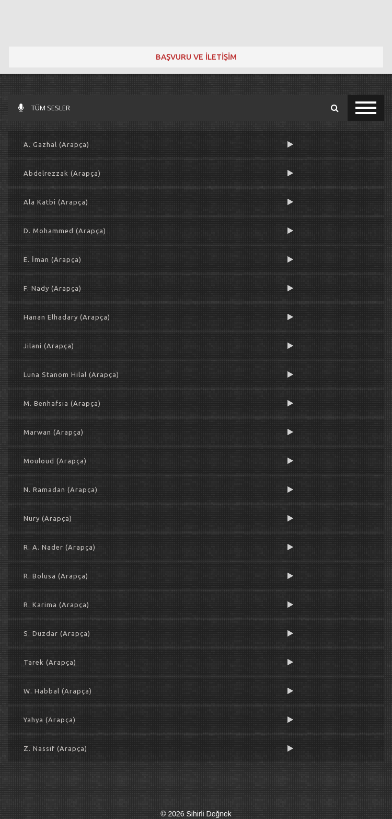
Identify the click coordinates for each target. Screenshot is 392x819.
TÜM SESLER (44, 108)
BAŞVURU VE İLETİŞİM (196, 56)
